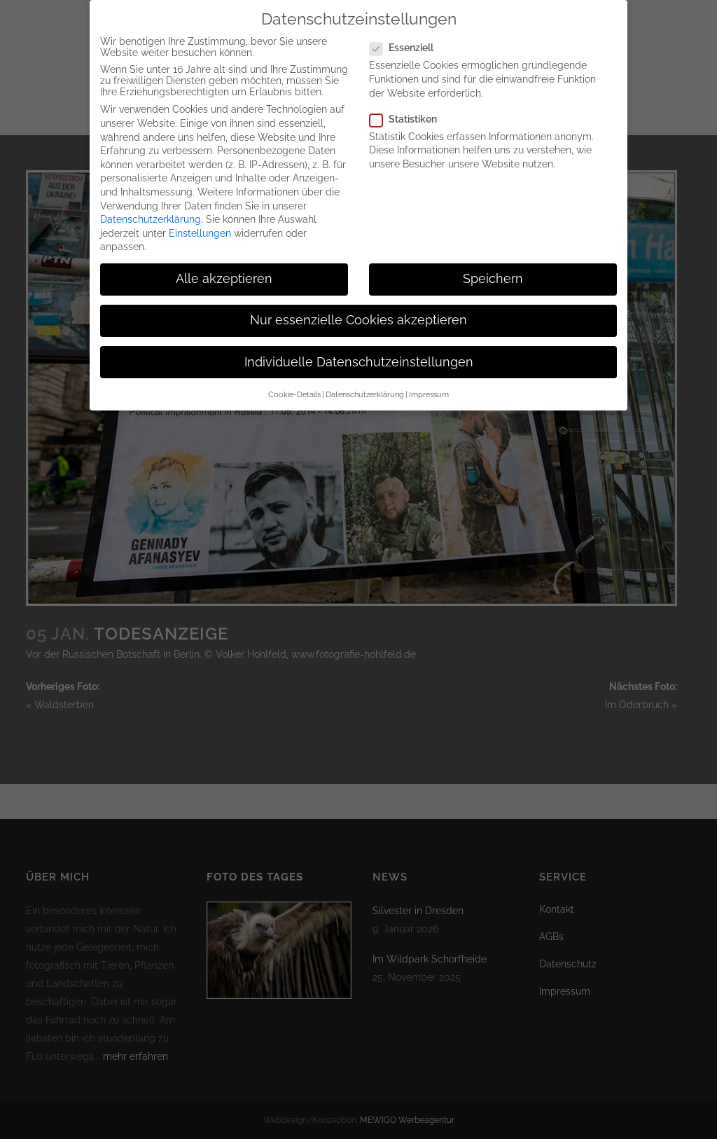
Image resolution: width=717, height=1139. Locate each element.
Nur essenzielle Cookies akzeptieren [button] (358, 307)
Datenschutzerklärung (150, 205)
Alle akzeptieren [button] (224, 265)
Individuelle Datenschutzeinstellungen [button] (358, 348)
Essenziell (407, 33)
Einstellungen (200, 219)
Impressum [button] (429, 380)
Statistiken (409, 105)
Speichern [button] (493, 265)
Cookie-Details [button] (294, 380)
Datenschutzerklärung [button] (365, 380)
